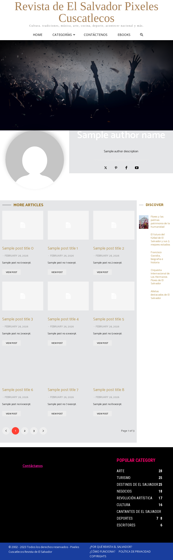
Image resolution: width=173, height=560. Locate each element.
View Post (11, 272)
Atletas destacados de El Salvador (160, 293)
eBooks (124, 34)
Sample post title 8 (108, 389)
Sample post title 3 (17, 319)
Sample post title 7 (62, 389)
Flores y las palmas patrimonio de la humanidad (160, 222)
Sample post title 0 (17, 248)
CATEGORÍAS (63, 34)
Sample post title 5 (108, 319)
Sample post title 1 (62, 248)
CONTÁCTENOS (95, 34)
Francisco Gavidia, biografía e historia (157, 257)
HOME (37, 34)
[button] (141, 35)
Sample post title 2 (108, 248)
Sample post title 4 (63, 319)
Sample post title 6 (17, 389)
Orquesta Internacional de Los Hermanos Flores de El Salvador (160, 276)
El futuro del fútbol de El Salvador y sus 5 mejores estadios (160, 239)
